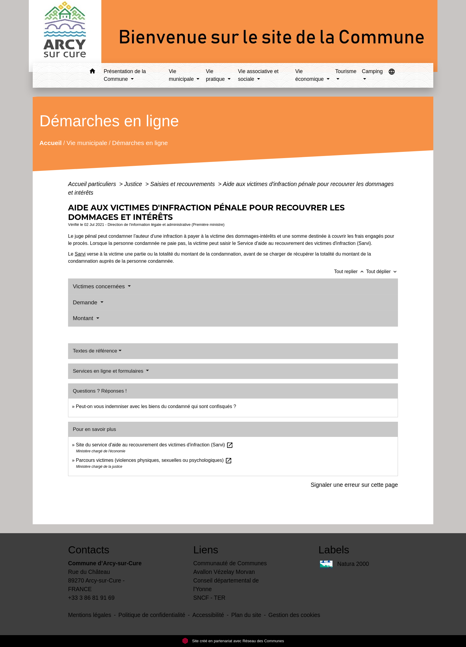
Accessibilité (208, 615)
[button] (92, 72)
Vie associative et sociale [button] (258, 75)
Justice (134, 184)
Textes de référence (95, 351)
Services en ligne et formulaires (109, 371)
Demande (86, 302)
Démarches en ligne (140, 142)
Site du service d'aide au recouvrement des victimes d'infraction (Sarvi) (154, 444)
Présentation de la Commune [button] (125, 75)
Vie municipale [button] (182, 75)
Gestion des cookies (294, 615)
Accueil (50, 142)
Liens (205, 549)
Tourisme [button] (345, 71)
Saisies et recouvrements (183, 184)
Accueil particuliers (93, 184)
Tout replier (350, 271)
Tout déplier (382, 271)
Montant (84, 318)
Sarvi (80, 253)
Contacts (88, 549)
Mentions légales (89, 615)
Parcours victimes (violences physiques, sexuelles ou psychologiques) (154, 460)
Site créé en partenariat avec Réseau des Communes (233, 641)
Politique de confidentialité (151, 615)
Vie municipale (87, 142)
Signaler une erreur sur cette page (354, 484)
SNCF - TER (209, 597)
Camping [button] (372, 71)
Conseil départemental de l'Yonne (226, 584)
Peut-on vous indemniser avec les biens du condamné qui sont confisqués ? (156, 406)
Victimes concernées (99, 286)
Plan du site (246, 615)
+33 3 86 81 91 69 (91, 597)
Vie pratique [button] (216, 75)
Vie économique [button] (310, 75)
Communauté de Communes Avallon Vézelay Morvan (230, 567)
